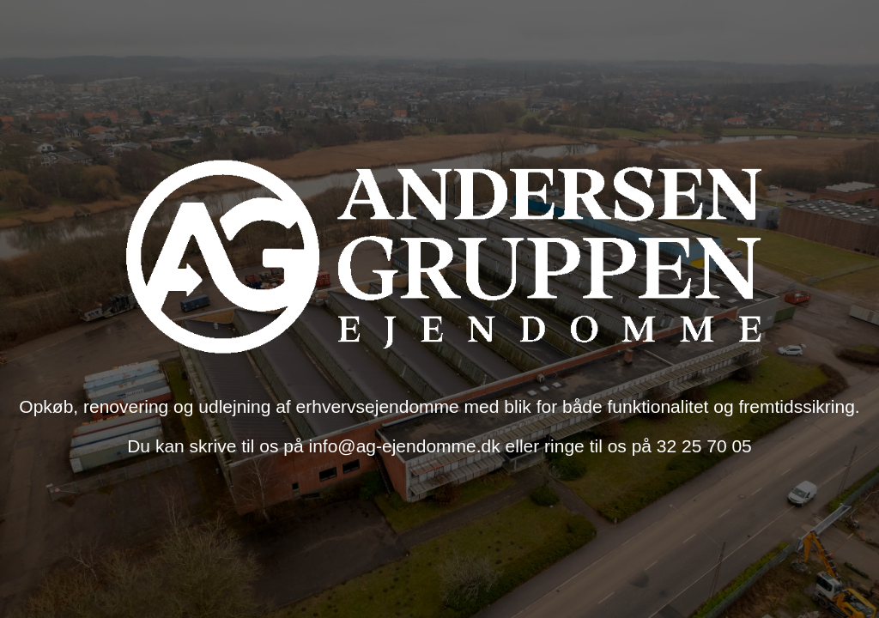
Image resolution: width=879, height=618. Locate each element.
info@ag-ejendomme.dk (406, 446)
